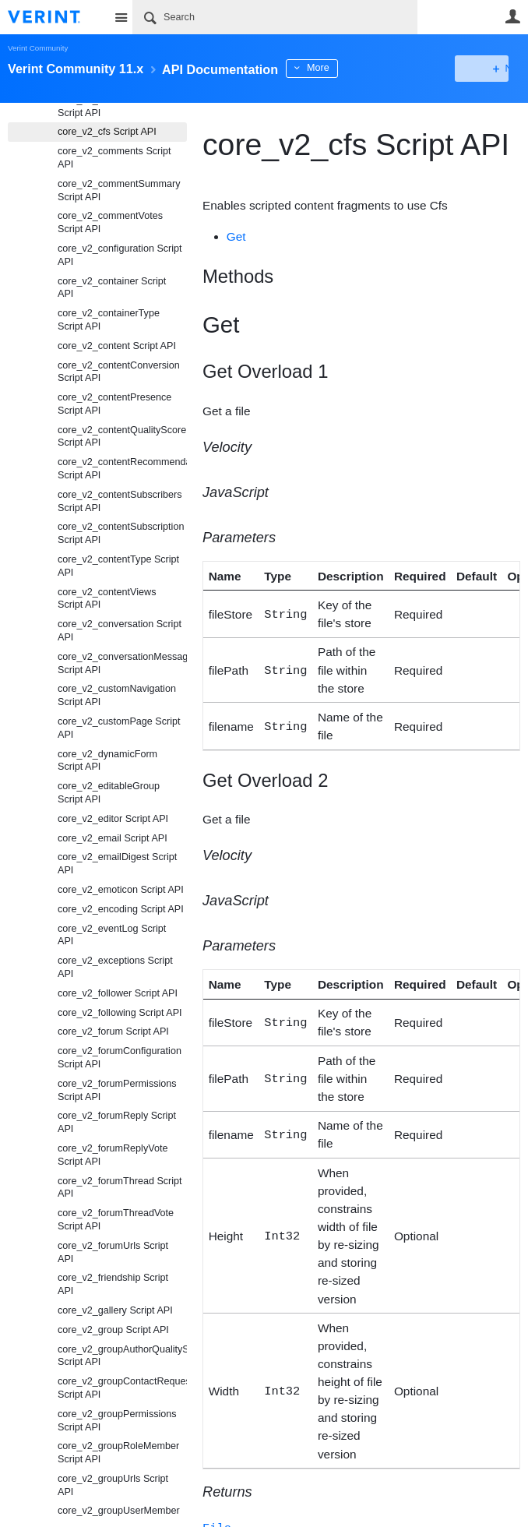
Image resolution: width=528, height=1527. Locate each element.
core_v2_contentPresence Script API (114, 404)
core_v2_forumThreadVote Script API (116, 1220)
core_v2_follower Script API (118, 993)
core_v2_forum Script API (113, 1031)
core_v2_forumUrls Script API (113, 1252)
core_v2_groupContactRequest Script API (122, 1388)
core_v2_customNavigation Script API (117, 695)
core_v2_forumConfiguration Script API (119, 1058)
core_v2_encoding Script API (121, 909)
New (485, 68)
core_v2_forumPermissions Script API (117, 1090)
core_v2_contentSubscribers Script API (120, 501)
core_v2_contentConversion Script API (119, 372)
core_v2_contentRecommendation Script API (122, 469)
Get (236, 236)
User (512, 16)
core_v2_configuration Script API (120, 255)
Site (120, 17)
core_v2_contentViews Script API (107, 599)
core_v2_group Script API (113, 1329)
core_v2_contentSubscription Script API (121, 533)
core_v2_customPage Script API (119, 728)
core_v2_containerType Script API (109, 320)
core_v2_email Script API (112, 838)
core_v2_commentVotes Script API (110, 222)
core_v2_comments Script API (114, 158)
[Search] (274, 17)
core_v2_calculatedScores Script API (115, 106)
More (350, 67)
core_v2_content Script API (117, 345)
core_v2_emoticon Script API (121, 889)
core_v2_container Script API (112, 288)
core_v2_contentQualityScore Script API (122, 437)
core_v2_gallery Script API (115, 1310)
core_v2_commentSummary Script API (119, 190)
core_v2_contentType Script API (118, 566)
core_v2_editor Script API (113, 818)
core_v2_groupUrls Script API (113, 1485)
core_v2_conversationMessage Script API (122, 663)
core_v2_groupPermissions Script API (117, 1421)
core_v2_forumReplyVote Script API (112, 1155)
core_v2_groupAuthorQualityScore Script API (122, 1356)
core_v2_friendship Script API (113, 1284)
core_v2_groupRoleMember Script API (118, 1453)
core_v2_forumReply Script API (117, 1122)
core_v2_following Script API (120, 1012)
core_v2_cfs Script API (107, 131)
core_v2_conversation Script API (119, 631)
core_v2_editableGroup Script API (109, 793)
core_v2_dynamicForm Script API (107, 761)
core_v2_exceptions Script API (115, 967)
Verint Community (38, 48)
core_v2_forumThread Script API (120, 1188)
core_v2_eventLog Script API (112, 935)
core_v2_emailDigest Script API (117, 864)
